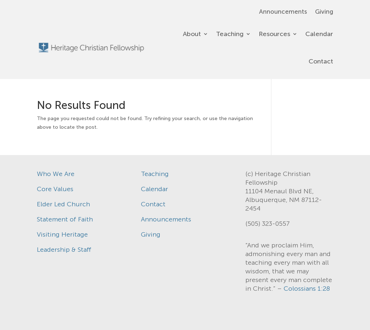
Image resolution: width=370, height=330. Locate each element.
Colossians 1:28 (307, 288)
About (192, 34)
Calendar (319, 34)
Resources (274, 34)
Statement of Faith (65, 219)
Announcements (283, 12)
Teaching (230, 34)
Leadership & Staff (64, 250)
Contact (321, 61)
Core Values (55, 189)
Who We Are (55, 174)
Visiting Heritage (62, 234)
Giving (324, 12)
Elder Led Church (63, 204)
